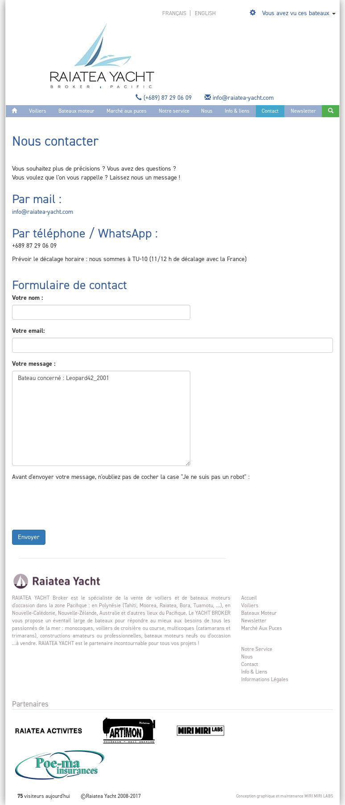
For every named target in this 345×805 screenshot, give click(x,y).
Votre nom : (27, 298)
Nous (207, 110)
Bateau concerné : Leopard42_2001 (101, 418)
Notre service (174, 110)
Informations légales (264, 679)
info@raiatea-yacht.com (240, 98)
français (175, 13)
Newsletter (303, 110)
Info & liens (237, 110)
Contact (270, 110)
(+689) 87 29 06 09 (164, 98)
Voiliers (37, 110)
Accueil (249, 597)
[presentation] (80, 503)
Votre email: (28, 331)
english (205, 13)
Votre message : (33, 364)
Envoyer (29, 537)
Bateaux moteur (76, 110)
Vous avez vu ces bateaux (295, 13)
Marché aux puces (127, 110)
